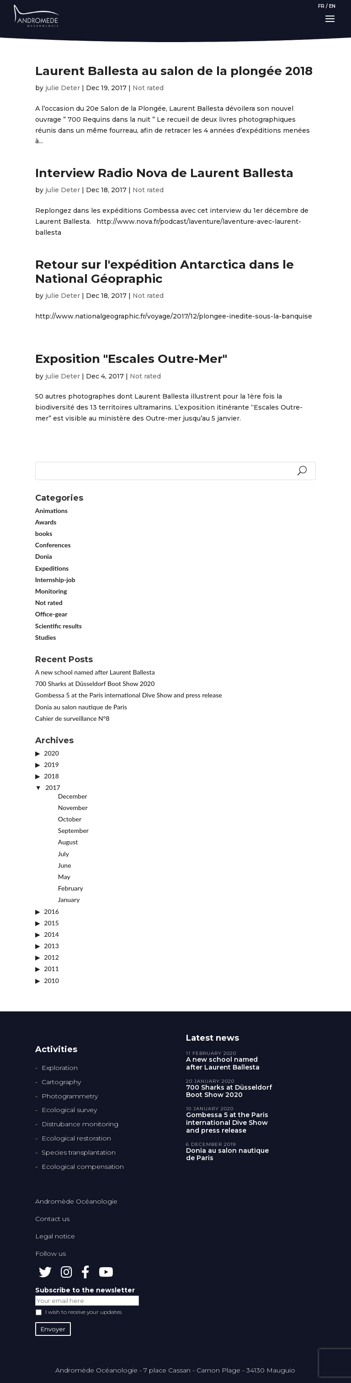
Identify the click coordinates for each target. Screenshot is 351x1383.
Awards (46, 522)
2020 (51, 753)
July (63, 854)
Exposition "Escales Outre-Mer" (131, 358)
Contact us (52, 1219)
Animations (51, 510)
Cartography (61, 1082)
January (69, 899)
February (70, 888)
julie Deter (62, 88)
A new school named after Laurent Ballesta (95, 672)
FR (321, 6)
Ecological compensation (83, 1166)
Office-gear (51, 614)
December (72, 796)
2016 (51, 911)
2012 (51, 957)
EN (332, 6)
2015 (51, 923)
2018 (51, 776)
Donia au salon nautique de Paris (81, 707)
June (64, 865)
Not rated (148, 88)
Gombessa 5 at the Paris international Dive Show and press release (128, 695)
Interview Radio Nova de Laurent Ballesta (164, 173)
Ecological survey (69, 1110)
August (68, 842)
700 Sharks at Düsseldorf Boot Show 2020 (95, 683)
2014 (51, 934)
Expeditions (52, 568)
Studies (45, 637)
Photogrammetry (70, 1096)
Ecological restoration (76, 1138)
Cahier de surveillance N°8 (72, 718)
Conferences (53, 545)
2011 (51, 968)
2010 (51, 980)
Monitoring (51, 591)
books (44, 533)
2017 (52, 787)
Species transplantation (79, 1152)
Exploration (60, 1068)
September (73, 830)
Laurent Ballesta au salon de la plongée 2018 (174, 71)
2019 (51, 764)
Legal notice (55, 1236)
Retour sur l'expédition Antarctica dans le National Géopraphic (164, 271)
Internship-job (55, 579)
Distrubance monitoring (80, 1124)
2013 (51, 946)
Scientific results (58, 626)
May (64, 877)
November (73, 807)
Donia (43, 556)
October (69, 819)
